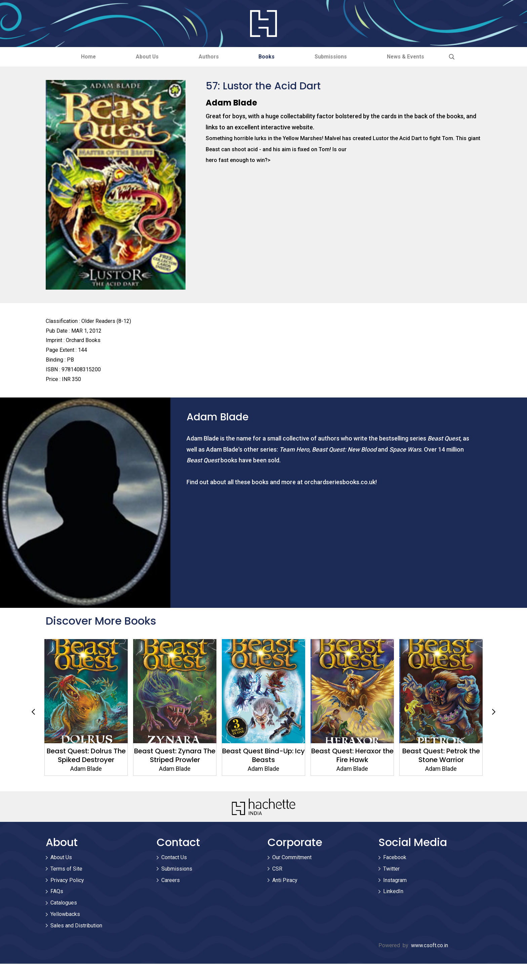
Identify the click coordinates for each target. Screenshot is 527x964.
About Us (141, 56)
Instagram (395, 880)
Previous (33, 712)
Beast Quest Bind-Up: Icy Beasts (263, 755)
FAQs (56, 891)
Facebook (394, 857)
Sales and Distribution (76, 926)
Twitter (391, 869)
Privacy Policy (67, 880)
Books (269, 56)
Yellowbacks (65, 914)
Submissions (337, 56)
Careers (170, 880)
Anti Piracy (284, 880)
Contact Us (174, 857)
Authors (207, 56)
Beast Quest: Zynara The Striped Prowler (174, 755)
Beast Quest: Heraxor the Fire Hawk (352, 755)
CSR (277, 869)
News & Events (416, 56)
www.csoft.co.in (429, 945)
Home (78, 56)
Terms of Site (66, 869)
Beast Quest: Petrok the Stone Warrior (441, 755)
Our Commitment (292, 857)
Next (494, 712)
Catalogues (63, 903)
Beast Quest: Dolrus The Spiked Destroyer (86, 755)
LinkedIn (393, 891)
